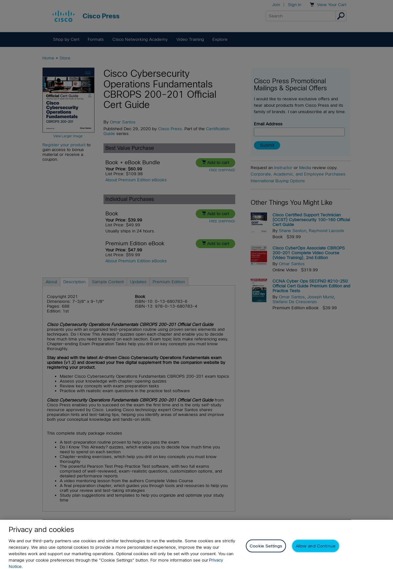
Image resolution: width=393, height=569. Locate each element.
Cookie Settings (266, 550)
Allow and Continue (315, 550)
